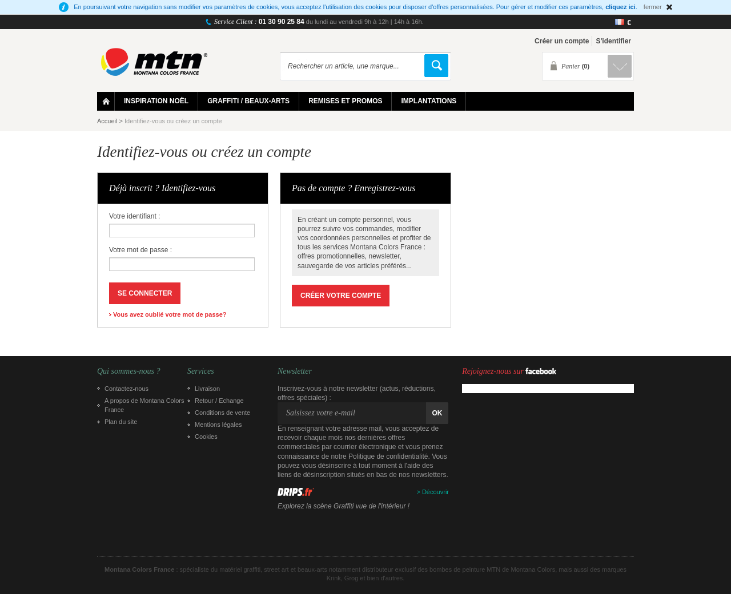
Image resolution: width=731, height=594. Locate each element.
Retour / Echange (219, 400)
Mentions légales (218, 424)
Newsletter (295, 371)
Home (106, 101)
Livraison (207, 388)
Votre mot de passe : (140, 250)
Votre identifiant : (134, 216)
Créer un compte (562, 41)
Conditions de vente (222, 412)
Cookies (206, 436)
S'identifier (613, 41)
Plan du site (121, 421)
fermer (653, 6)
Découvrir (435, 491)
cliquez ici (620, 6)
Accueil (107, 121)
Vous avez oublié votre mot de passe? (169, 314)
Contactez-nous (126, 388)
